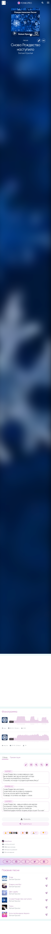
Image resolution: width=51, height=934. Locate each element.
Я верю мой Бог (15, 884)
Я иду (11, 877)
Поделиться (25, 824)
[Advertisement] (25, 681)
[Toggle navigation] (48, 2)
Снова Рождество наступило (20, 899)
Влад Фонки (7, 841)
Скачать (25, 819)
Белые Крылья (25, 53)
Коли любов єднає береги (19, 913)
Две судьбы (13, 892)
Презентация (15, 757)
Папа (11, 906)
